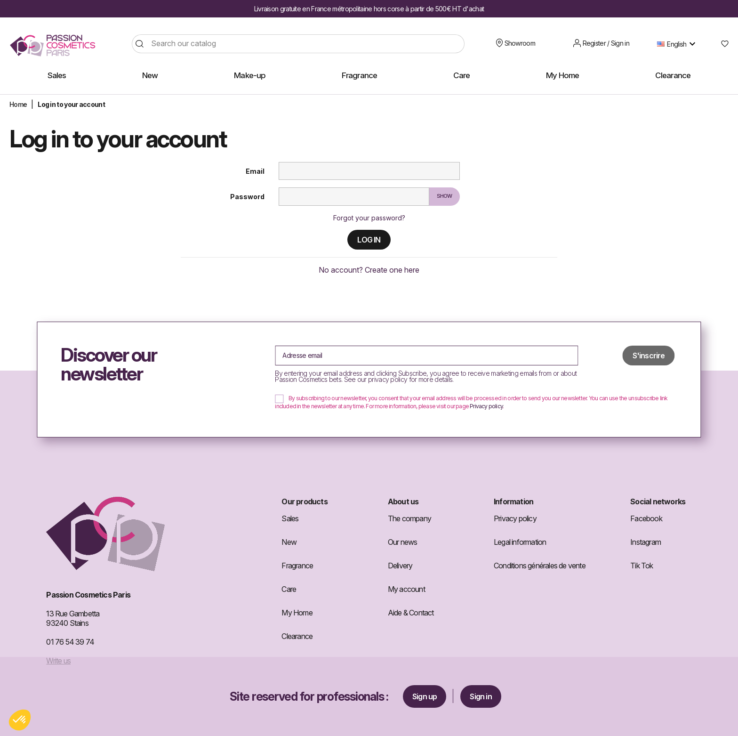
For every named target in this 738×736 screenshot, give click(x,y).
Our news (402, 542)
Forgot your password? (369, 218)
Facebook (646, 518)
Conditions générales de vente (540, 565)
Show (444, 196)
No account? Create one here (369, 270)
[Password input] (354, 196)
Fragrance (297, 565)
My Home (296, 612)
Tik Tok (641, 565)
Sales (289, 518)
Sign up (424, 696)
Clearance (297, 636)
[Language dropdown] (678, 43)
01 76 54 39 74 (70, 642)
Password (247, 197)
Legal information (520, 542)
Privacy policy (486, 406)
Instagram (645, 542)
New (289, 542)
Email (255, 171)
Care (288, 589)
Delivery (400, 565)
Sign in (480, 696)
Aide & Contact (411, 612)
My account (406, 589)
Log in (368, 239)
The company (409, 518)
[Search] (298, 43)
